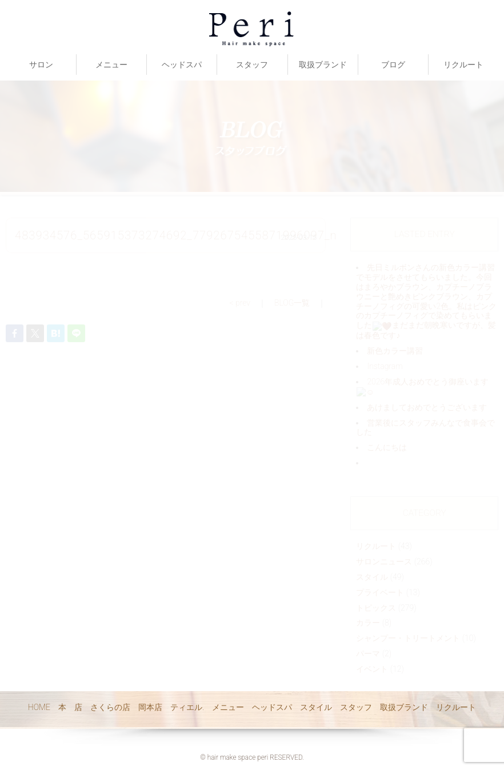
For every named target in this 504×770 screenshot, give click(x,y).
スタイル (316, 707)
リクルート (463, 64)
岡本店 (150, 707)
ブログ (393, 64)
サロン (41, 64)
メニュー (111, 64)
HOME (39, 707)
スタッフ (252, 64)
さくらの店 (110, 707)
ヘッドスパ (182, 64)
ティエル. (187, 707)
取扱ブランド (323, 64)
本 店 (70, 707)
